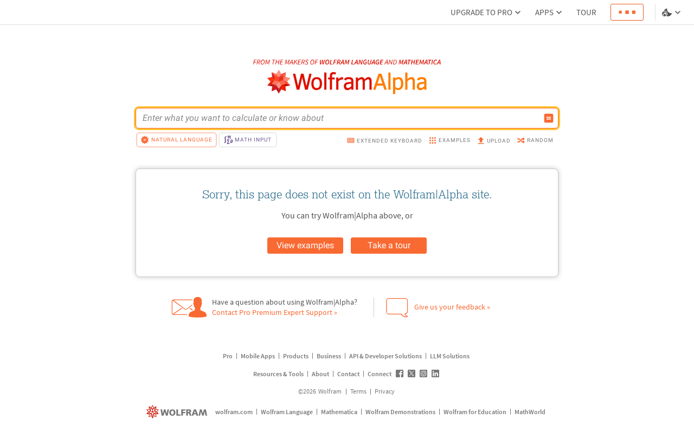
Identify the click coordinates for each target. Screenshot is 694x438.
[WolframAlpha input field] (340, 118)
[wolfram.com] (178, 411)
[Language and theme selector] (672, 12)
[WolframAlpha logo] (347, 82)
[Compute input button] (548, 118)
